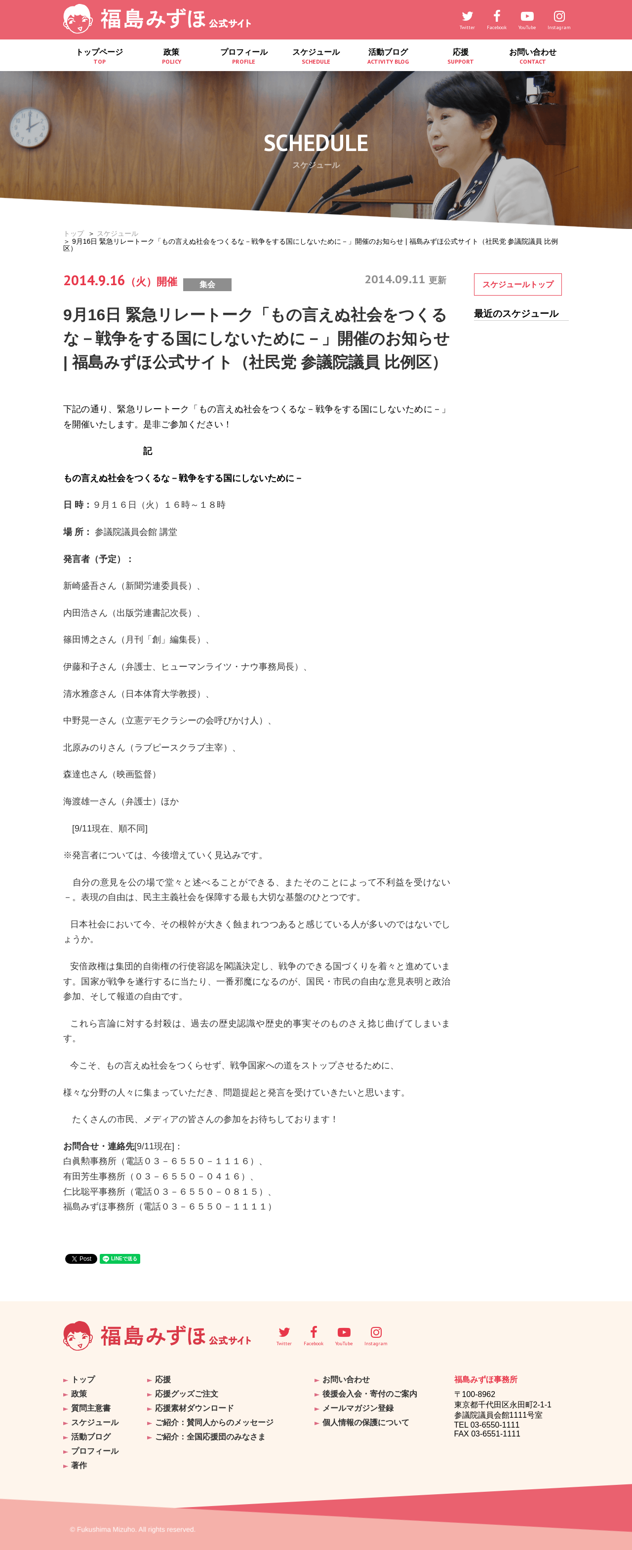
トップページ (99, 56)
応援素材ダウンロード (194, 1408)
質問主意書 (91, 1408)
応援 (460, 56)
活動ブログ (388, 56)
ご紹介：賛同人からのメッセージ (214, 1422)
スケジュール (316, 56)
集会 (207, 284)
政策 (171, 56)
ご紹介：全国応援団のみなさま (210, 1437)
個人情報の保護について (365, 1422)
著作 (79, 1465)
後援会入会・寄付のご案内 (369, 1394)
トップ (73, 233)
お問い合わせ (533, 56)
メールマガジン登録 (358, 1408)
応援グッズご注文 (186, 1394)
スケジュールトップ (517, 284)
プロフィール (244, 56)
